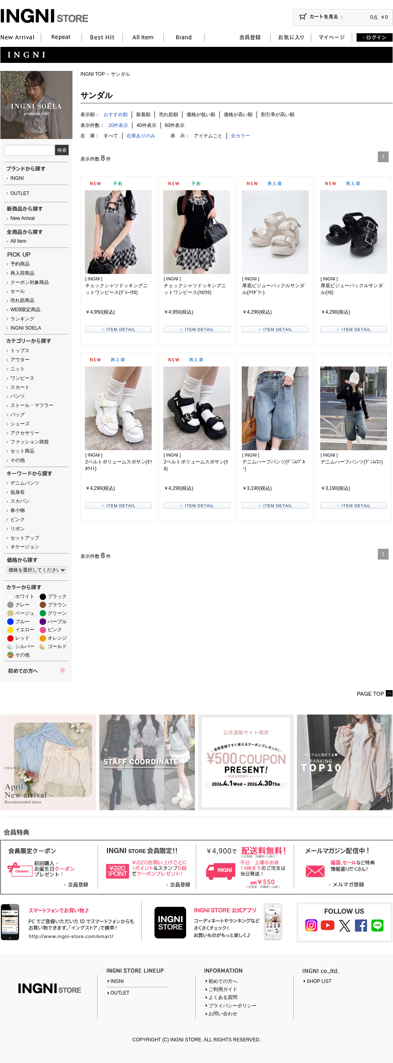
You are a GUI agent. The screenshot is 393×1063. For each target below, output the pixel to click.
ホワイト (24, 596)
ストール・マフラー (32, 405)
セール (17, 291)
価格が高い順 (238, 114)
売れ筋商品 (22, 300)
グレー (22, 605)
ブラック (57, 596)
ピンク (17, 519)
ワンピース (22, 378)
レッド (22, 638)
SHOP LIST (319, 981)
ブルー (22, 621)
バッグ (17, 414)
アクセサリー (24, 433)
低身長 (17, 492)
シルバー (24, 646)
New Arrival (22, 218)
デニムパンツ (24, 483)
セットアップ (24, 538)
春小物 (17, 510)
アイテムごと (208, 136)
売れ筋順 (168, 114)
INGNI (17, 178)
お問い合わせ (223, 1014)
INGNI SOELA (25, 328)
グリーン (57, 613)
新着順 (143, 114)
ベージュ (24, 613)
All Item (18, 241)
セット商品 (22, 451)
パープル (57, 621)
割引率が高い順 (278, 114)
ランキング (22, 319)
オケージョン (24, 547)
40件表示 (146, 125)
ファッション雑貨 (29, 442)
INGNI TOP (92, 74)
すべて (111, 136)
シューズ (20, 424)
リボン (17, 529)
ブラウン (57, 605)
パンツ (17, 396)
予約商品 (20, 264)
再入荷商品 (22, 273)
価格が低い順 (200, 114)
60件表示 (174, 125)
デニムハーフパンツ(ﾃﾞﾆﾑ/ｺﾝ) (352, 462)
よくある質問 (223, 997)
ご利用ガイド (223, 989)
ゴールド (57, 646)
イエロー (24, 629)
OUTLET (19, 193)
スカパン (20, 501)
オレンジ (57, 638)
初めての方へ (223, 981)
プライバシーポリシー (233, 1006)
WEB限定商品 (25, 309)
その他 (17, 460)
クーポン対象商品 (29, 282)
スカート (20, 387)
